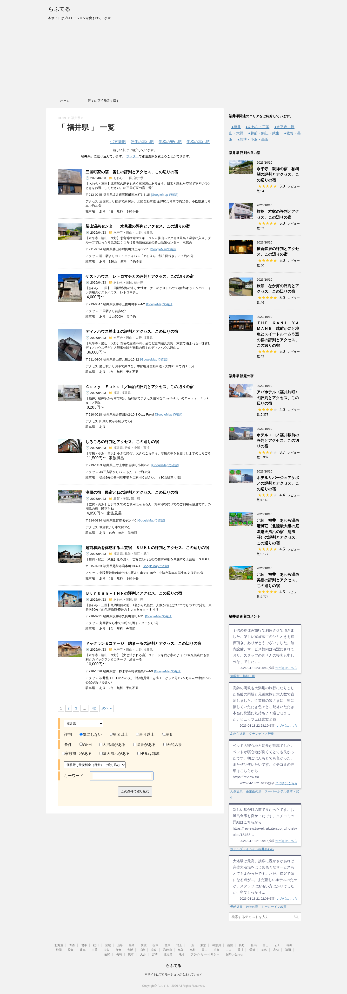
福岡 (288, 950)
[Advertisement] (173, 59)
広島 (217, 950)
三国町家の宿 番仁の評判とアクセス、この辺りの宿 (132, 172)
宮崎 (155, 954)
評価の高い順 (142, 142)
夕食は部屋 (148, 753)
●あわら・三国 (257, 127)
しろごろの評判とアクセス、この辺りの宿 (122, 442)
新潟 (254, 945)
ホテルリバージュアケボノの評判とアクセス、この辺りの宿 (278, 483)
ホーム (65, 101)
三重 (94, 950)
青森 (72, 945)
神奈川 (216, 945)
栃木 (155, 945)
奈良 (154, 950)
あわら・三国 (122, 178)
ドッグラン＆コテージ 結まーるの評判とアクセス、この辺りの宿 (143, 643)
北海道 (58, 945)
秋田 (96, 945)
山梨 (230, 945)
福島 (131, 945)
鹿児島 (168, 954)
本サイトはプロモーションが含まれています (173, 974)
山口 (228, 950)
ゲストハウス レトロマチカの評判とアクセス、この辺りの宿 (140, 276)
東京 (203, 945)
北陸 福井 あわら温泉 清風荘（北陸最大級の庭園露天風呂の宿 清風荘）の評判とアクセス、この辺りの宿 (280, 531)
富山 (265, 945)
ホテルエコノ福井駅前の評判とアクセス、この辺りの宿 (278, 440)
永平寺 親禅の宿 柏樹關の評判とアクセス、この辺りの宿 (278, 174)
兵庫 (142, 950)
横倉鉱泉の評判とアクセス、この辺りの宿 (278, 251)
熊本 (131, 954)
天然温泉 (172, 745)
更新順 (118, 142)
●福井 (236, 127)
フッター (132, 156)
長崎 (119, 954)
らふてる (59, 9)
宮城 (108, 945)
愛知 (70, 950)
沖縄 (181, 954)
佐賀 (107, 954)
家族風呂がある (77, 753)
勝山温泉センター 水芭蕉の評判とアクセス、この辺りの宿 (138, 226)
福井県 (138, 178)
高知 (276, 950)
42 (94, 708)
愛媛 (252, 950)
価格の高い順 (198, 142)
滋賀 (106, 950)
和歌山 (167, 950)
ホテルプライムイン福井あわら (252, 849)
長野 (242, 945)
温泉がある (144, 745)
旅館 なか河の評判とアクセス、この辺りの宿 (278, 288)
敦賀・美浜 (121, 498)
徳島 (264, 950)
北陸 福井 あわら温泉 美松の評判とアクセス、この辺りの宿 (280, 580)
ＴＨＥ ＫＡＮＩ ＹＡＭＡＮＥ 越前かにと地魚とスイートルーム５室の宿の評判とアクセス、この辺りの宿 (278, 334)
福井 (116, 393)
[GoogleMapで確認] (164, 194)
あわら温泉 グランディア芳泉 (252, 734)
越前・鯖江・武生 (137, 554)
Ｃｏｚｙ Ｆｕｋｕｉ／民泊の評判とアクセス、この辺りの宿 (140, 387)
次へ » (106, 708)
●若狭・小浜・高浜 (252, 139)
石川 (277, 945)
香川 (240, 950)
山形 (120, 945)
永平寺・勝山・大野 (127, 232)
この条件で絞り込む (135, 791)
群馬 (167, 945)
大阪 (130, 950)
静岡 (59, 950)
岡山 (204, 950)
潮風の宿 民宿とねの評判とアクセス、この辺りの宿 (132, 492)
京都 (118, 950)
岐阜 (83, 950)
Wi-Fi (86, 744)
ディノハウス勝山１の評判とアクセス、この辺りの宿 (132, 331)
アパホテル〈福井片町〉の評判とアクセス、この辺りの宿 (278, 397)
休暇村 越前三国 (242, 676)
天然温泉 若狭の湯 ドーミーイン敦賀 (258, 907)
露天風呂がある (115, 753)
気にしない (91, 734)
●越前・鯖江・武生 (263, 133)
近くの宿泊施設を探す (103, 101)
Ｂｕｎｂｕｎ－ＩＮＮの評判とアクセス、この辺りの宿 (134, 593)
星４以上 (145, 734)
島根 (193, 950)
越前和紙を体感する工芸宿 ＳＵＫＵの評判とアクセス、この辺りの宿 (147, 548)
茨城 (144, 945)
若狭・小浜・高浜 (137, 448)
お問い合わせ (234, 954)
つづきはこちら (286, 668)
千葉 (191, 945)
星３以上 (119, 734)
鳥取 (181, 950)
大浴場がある (112, 745)
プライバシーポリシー (204, 954)
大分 (143, 954)
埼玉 (179, 945)
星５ (167, 734)
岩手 (84, 945)
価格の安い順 (170, 142)
